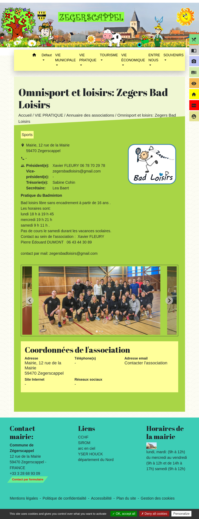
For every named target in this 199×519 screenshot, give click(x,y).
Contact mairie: (22, 432)
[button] (34, 56)
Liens (86, 428)
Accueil (24, 115)
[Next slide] (169, 300)
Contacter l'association (145, 362)
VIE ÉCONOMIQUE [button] (133, 57)
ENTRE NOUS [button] (154, 57)
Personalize (181, 513)
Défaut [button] (47, 55)
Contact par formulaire (27, 479)
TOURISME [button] (109, 55)
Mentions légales (24, 498)
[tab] (97, 331)
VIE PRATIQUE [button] (88, 57)
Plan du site (126, 498)
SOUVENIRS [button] (173, 55)
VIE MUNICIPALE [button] (65, 57)
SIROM (84, 443)
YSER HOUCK (90, 454)
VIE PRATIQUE (49, 115)
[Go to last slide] (30, 300)
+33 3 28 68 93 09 (25, 473)
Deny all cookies (154, 513)
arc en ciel (86, 448)
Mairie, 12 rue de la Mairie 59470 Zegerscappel (48, 148)
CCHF (83, 437)
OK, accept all (123, 513)
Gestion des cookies (158, 498)
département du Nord (96, 459)
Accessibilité (101, 498)
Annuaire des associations (90, 115)
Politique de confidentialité (64, 498)
